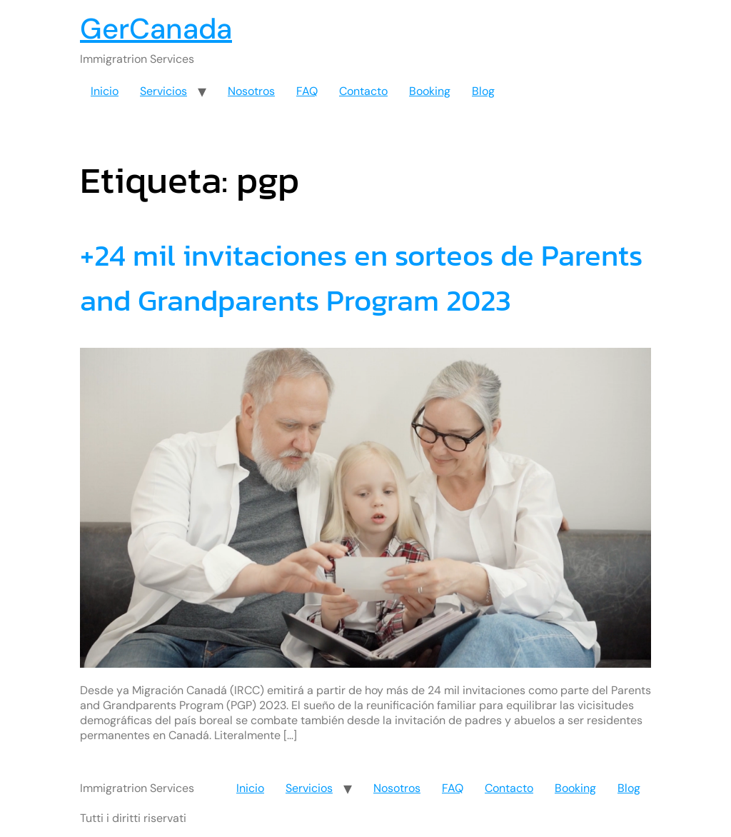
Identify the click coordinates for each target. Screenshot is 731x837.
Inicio (105, 91)
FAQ (307, 91)
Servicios (163, 91)
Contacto (363, 91)
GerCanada (156, 28)
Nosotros (251, 91)
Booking (429, 91)
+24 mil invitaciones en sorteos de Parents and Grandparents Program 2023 (361, 278)
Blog (483, 91)
